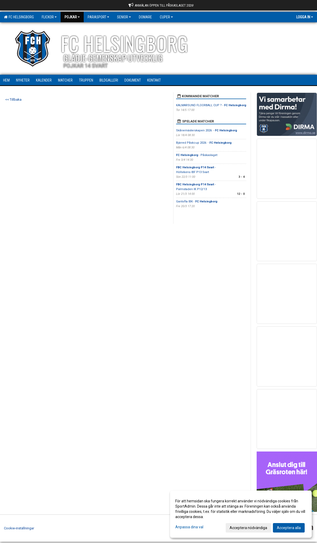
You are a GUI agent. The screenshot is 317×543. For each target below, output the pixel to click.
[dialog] (241, 514)
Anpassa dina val (189, 527)
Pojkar (72, 17)
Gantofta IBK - (196, 201)
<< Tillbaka (13, 99)
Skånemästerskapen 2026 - (206, 130)
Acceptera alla (289, 528)
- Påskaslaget (196, 155)
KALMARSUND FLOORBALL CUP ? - (211, 105)
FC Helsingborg (19, 17)
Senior (124, 17)
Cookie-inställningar (19, 528)
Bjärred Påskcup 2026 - (203, 142)
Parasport (98, 17)
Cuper (166, 17)
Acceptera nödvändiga (248, 528)
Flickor (49, 17)
